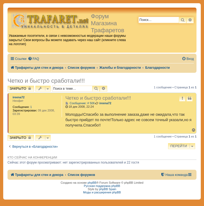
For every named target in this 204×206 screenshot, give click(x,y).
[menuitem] (33, 59)
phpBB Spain (107, 189)
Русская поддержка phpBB (102, 185)
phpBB (92, 182)
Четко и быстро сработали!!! (46, 80)
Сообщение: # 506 (80, 103)
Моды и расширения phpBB (102, 192)
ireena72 (19, 97)
